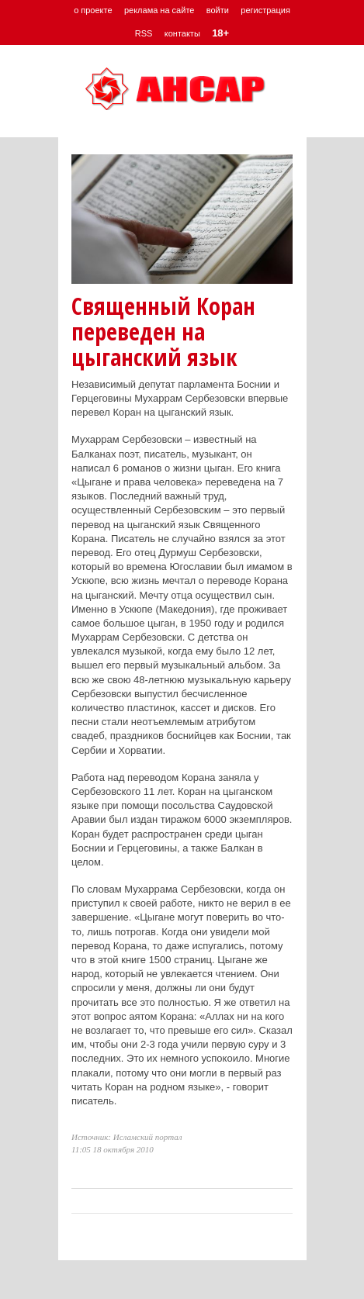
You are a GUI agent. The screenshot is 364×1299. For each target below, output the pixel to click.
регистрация (265, 10)
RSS (144, 33)
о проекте (93, 10)
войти (217, 10)
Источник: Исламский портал (126, 1137)
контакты (182, 33)
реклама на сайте (159, 10)
